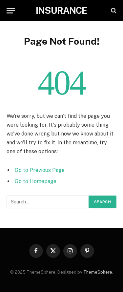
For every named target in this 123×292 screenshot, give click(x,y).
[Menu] (11, 10)
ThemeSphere (97, 272)
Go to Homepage (35, 181)
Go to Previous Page (40, 170)
